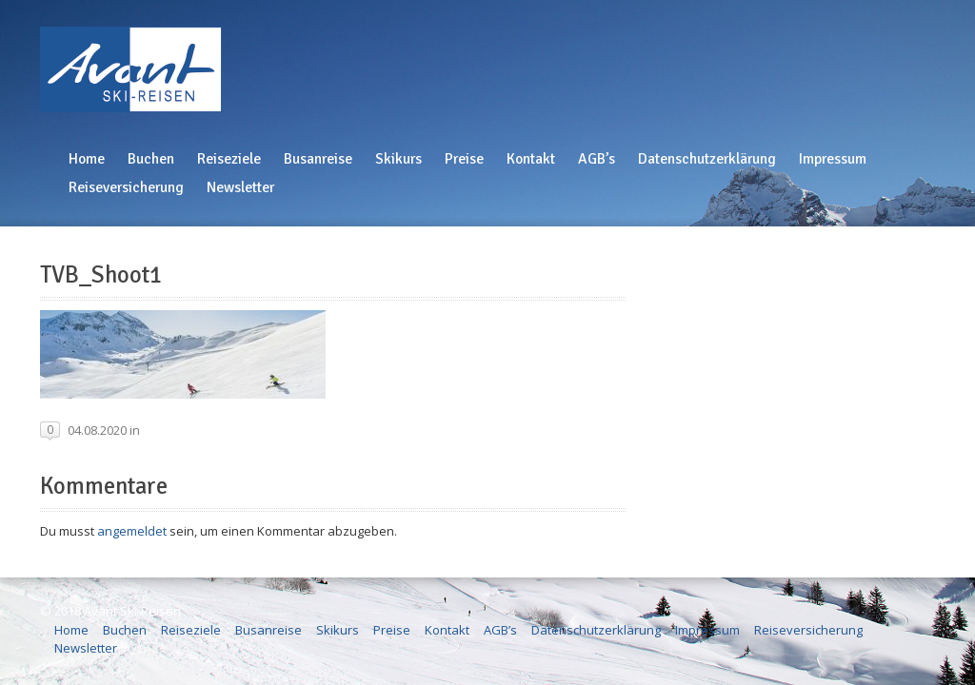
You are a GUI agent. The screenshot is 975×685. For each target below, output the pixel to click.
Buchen (151, 158)
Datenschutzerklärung (707, 158)
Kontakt (531, 158)
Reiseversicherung (126, 187)
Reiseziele (229, 158)
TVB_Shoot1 (101, 275)
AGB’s (596, 158)
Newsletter (240, 187)
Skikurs (398, 158)
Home (87, 158)
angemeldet (132, 530)
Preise (464, 158)
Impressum (832, 158)
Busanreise (318, 158)
